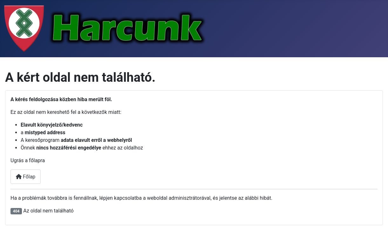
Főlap (25, 177)
